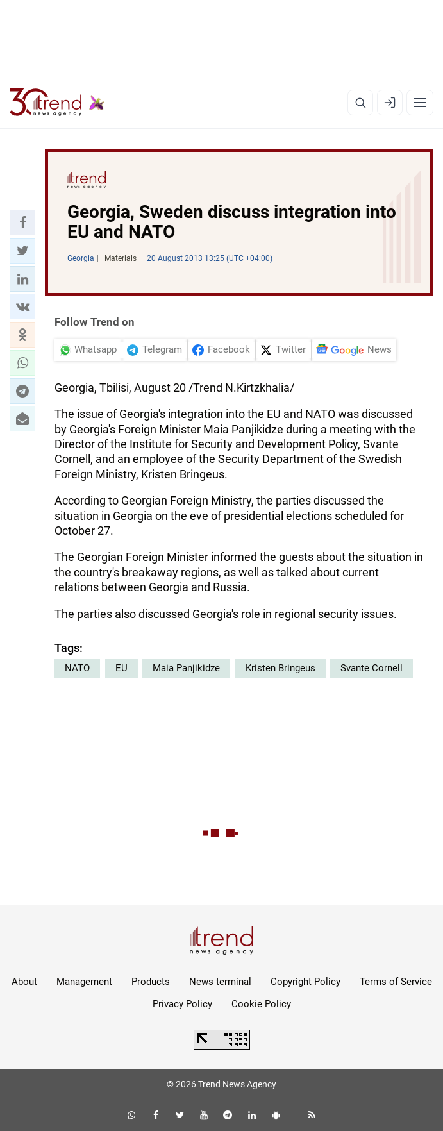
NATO (77, 668)
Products (150, 981)
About (24, 981)
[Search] (360, 102)
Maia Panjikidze (186, 668)
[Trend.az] (57, 102)
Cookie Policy (261, 1004)
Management (84, 981)
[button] (22, 222)
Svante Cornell (371, 668)
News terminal (220, 981)
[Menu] (419, 102)
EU (121, 668)
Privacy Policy (182, 1004)
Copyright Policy (305, 981)
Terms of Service (396, 981)
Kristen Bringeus (280, 668)
